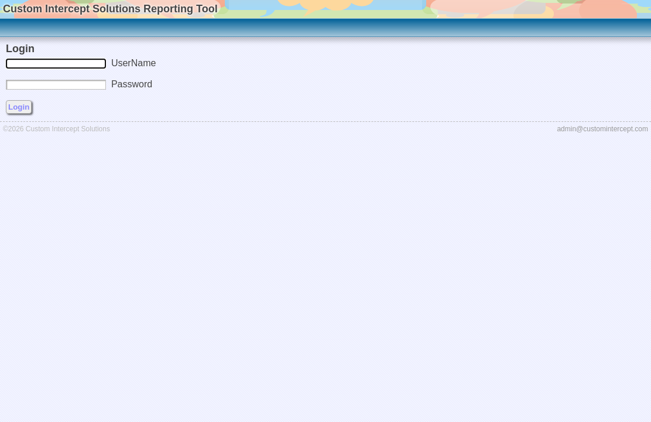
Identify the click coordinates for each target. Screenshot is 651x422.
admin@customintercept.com (602, 129)
